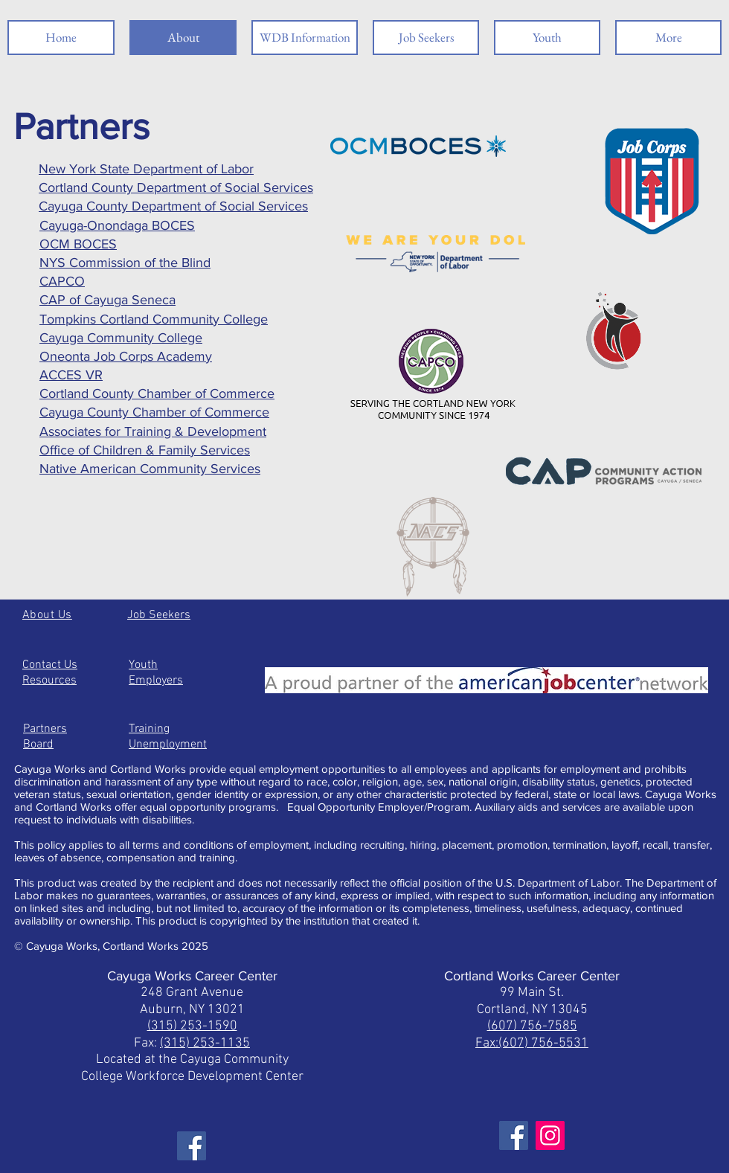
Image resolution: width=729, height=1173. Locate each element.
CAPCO (62, 281)
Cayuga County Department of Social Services (173, 206)
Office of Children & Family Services (144, 450)
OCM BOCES (78, 244)
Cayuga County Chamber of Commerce (154, 412)
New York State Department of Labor (146, 168)
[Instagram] (550, 1135)
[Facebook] (191, 1145)
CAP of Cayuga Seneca (107, 299)
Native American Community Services (149, 468)
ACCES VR (71, 374)
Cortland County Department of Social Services (176, 187)
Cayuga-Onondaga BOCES (117, 225)
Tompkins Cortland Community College (153, 319)
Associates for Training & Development (152, 431)
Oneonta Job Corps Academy (125, 356)
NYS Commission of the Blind (125, 262)
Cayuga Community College (120, 337)
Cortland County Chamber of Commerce (156, 393)
